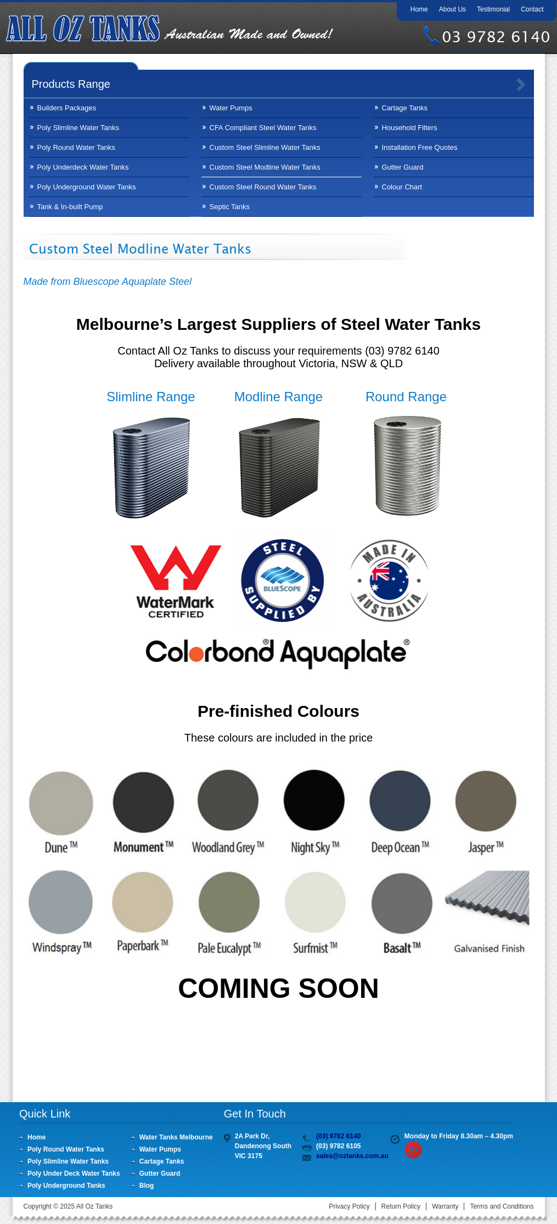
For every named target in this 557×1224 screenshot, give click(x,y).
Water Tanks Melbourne (176, 1137)
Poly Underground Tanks (66, 1185)
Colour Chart (402, 187)
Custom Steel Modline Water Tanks (265, 167)
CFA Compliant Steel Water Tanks (263, 127)
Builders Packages (67, 108)
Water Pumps (231, 108)
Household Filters (409, 127)
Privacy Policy (349, 1206)
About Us (452, 9)
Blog (146, 1185)
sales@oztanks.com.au (352, 1156)
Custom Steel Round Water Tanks (263, 187)
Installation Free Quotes (420, 147)
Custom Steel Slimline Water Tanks (265, 147)
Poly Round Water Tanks (76, 147)
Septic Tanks (230, 207)
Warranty (445, 1206)
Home (419, 9)
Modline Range (278, 396)
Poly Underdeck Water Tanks (83, 167)
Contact (532, 9)
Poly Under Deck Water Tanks (73, 1173)
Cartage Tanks (405, 108)
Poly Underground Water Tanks (86, 187)
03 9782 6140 (496, 37)
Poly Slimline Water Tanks (78, 127)
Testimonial (493, 9)
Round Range (406, 396)
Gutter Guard (403, 167)
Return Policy (400, 1206)
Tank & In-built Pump (70, 207)
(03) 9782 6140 (338, 1136)
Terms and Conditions (501, 1206)
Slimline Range (150, 396)
